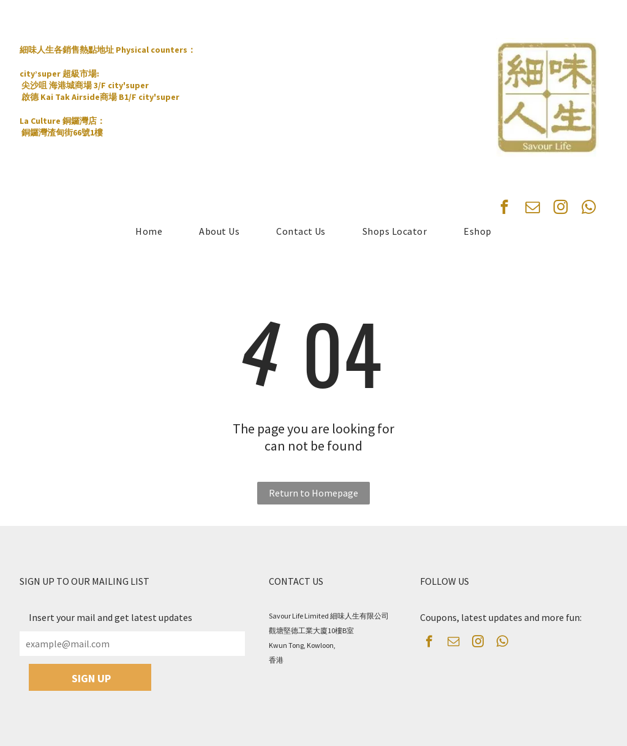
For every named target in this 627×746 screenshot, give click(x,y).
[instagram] (560, 208)
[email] (532, 208)
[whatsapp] (588, 208)
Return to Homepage (313, 493)
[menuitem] (149, 231)
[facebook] (504, 208)
